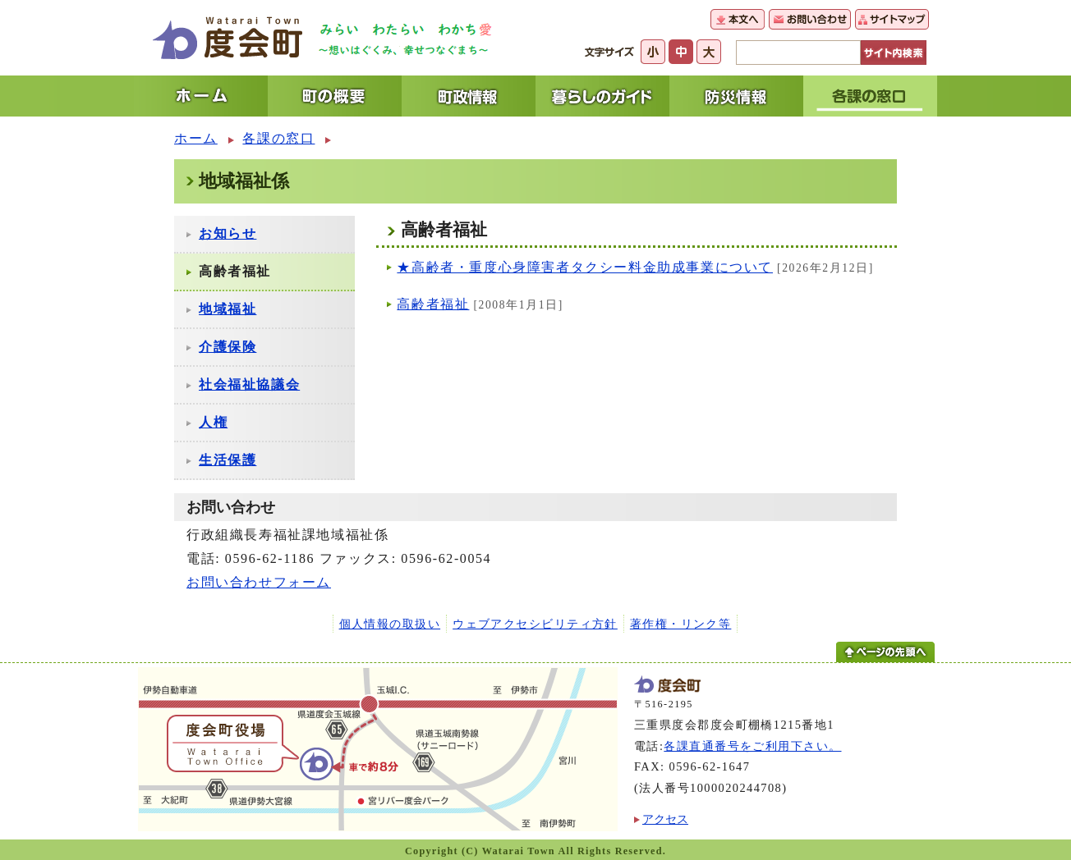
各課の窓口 (278, 138)
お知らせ (227, 233)
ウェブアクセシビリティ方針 (535, 623)
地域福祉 (227, 309)
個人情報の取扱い (390, 623)
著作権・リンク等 (681, 623)
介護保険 (227, 347)
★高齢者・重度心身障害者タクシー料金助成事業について (585, 267)
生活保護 (227, 460)
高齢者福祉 (433, 304)
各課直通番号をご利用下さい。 (752, 745)
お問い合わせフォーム (258, 582)
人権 (213, 422)
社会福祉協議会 (249, 384)
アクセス (665, 819)
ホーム (196, 138)
